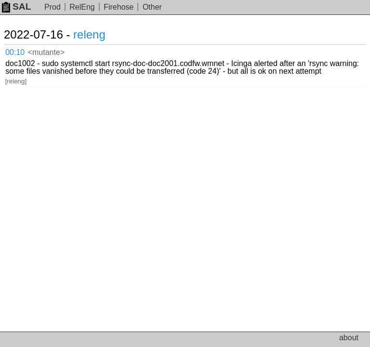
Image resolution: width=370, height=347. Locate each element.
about (348, 338)
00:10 (15, 52)
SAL (16, 6)
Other (152, 7)
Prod (52, 7)
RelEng (81, 7)
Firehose (118, 7)
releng (89, 34)
